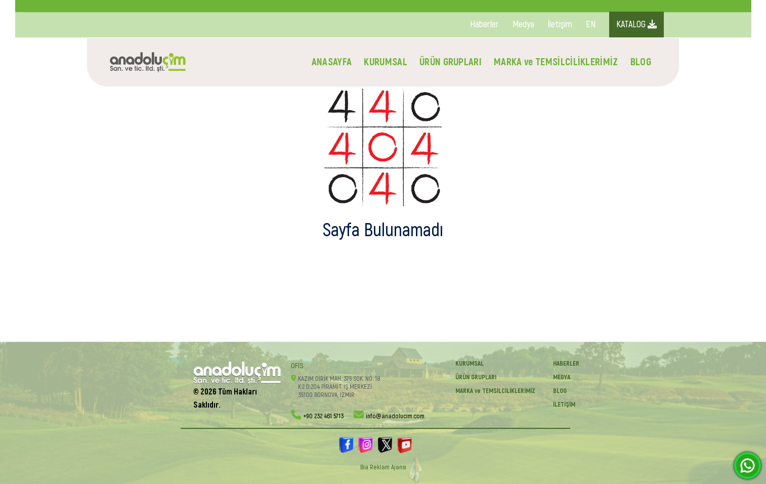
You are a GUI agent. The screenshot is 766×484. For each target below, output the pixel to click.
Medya (523, 24)
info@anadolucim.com (395, 416)
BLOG (640, 62)
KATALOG (636, 24)
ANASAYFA (332, 62)
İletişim (560, 24)
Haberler (484, 24)
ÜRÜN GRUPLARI (450, 62)
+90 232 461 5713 (323, 416)
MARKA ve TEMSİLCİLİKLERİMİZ (556, 62)
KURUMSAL (385, 62)
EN (590, 24)
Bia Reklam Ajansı (383, 467)
